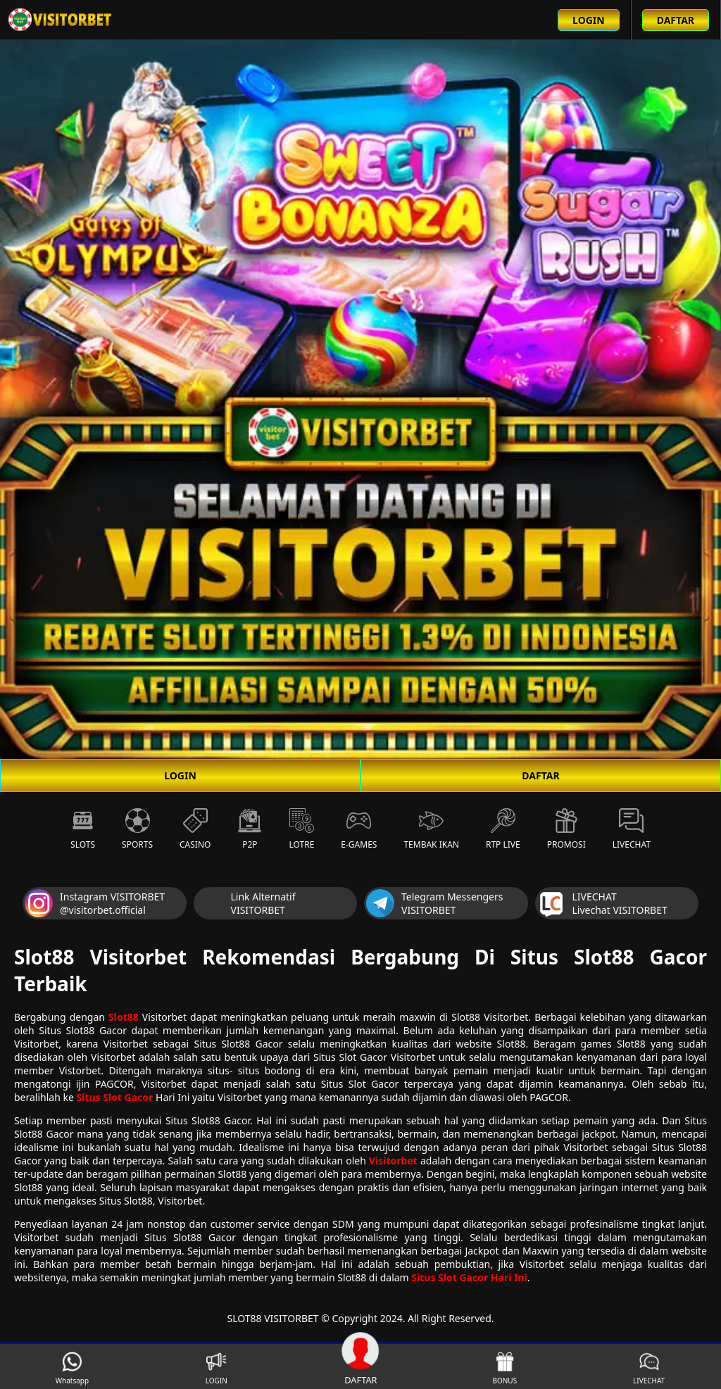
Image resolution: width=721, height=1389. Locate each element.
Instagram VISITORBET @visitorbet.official (95, 903)
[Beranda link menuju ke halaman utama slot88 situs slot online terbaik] (60, 19)
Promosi (566, 829)
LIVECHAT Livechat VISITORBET (602, 903)
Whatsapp (72, 1368)
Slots (82, 829)
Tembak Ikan (431, 829)
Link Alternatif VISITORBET (246, 903)
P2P (249, 829)
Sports (137, 829)
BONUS (504, 1368)
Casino (195, 829)
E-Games (359, 829)
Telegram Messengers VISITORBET (434, 903)
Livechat (632, 829)
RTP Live (503, 829)
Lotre (301, 829)
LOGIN (180, 775)
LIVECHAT (649, 1368)
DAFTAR (540, 775)
